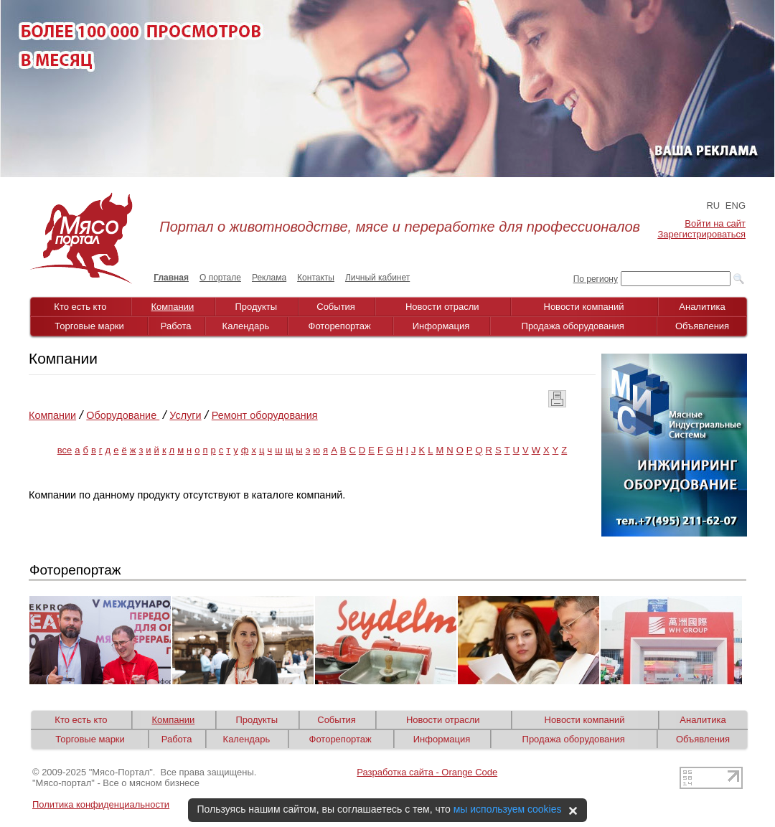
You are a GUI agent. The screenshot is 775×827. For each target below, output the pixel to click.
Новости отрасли (442, 306)
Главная (171, 278)
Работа (176, 326)
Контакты (315, 278)
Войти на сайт (715, 223)
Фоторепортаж (340, 326)
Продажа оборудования (573, 326)
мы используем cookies (508, 809)
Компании (172, 306)
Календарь (246, 326)
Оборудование (122, 415)
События (335, 306)
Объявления (702, 326)
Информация (441, 326)
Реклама (269, 278)
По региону (595, 279)
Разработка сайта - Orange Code (427, 772)
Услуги (185, 415)
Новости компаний (584, 306)
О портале (220, 278)
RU (713, 205)
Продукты (256, 306)
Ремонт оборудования (265, 415)
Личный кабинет (377, 278)
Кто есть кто (80, 306)
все (64, 450)
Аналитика (702, 306)
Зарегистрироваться (702, 234)
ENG (735, 205)
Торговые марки (89, 326)
